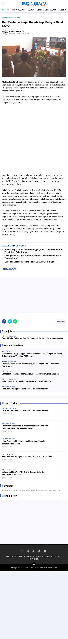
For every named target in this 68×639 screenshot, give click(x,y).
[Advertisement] (34, 295)
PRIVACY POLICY (54, 556)
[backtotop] (34, 564)
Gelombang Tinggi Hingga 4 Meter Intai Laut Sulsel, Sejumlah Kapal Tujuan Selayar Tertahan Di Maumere (32, 355)
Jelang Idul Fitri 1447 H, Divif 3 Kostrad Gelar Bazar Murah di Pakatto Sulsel (24, 473)
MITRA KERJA (33, 559)
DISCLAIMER (41, 556)
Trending (5, 10)
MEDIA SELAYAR (18, 10)
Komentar (61, 321)
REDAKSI (9, 556)
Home (4, 18)
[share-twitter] (10, 321)
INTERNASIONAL (9, 408)
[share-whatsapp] (15, 321)
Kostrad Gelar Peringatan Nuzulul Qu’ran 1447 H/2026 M (27, 456)
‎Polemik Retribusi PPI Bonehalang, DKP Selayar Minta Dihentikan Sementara (30, 365)
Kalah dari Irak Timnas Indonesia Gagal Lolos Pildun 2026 (27, 381)
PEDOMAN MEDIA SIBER (24, 556)
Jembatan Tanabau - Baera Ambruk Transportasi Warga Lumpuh (30, 374)
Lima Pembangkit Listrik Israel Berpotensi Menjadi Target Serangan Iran (24, 442)
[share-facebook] (4, 321)
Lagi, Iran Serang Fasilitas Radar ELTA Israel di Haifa (29, 262)
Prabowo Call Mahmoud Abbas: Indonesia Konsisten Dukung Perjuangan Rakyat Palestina (25, 427)
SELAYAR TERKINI (35, 10)
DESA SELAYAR (51, 10)
